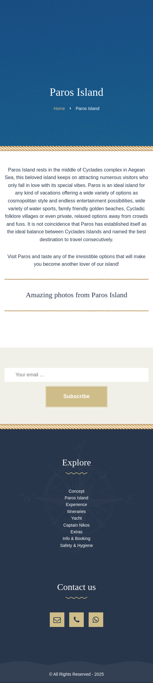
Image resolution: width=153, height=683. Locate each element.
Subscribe (76, 396)
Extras (76, 531)
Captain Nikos (76, 525)
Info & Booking (76, 538)
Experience (76, 504)
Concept (76, 491)
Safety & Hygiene (76, 545)
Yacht (76, 518)
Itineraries (76, 511)
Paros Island (76, 497)
